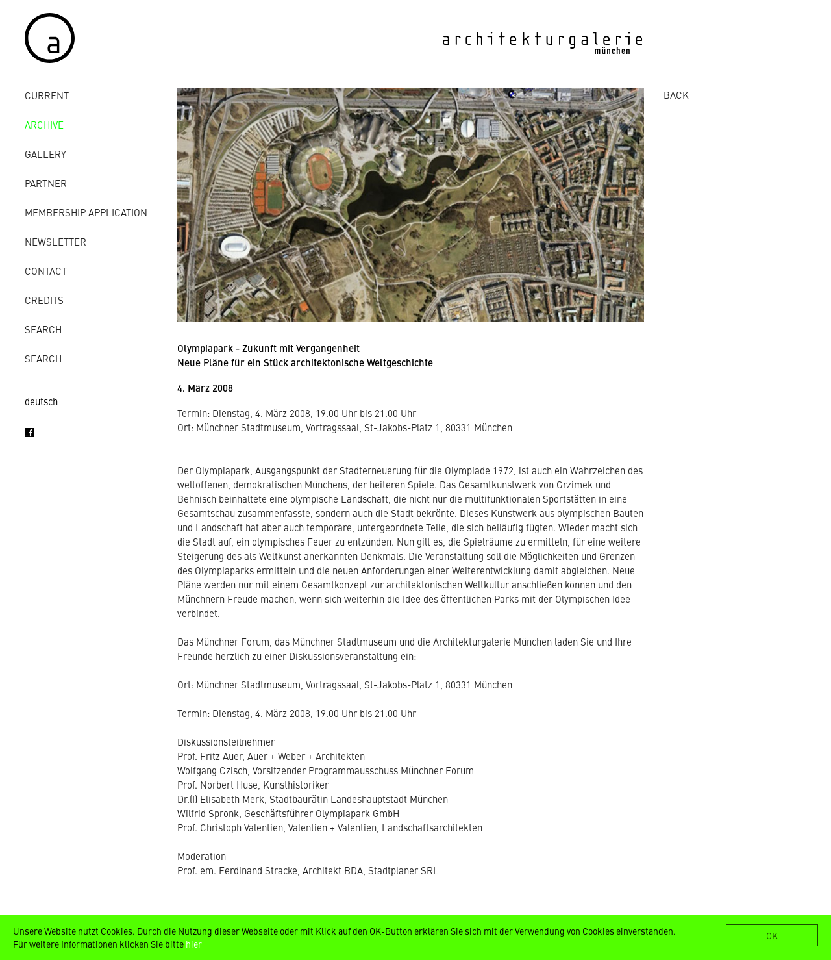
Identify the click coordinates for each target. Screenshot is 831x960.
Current (47, 95)
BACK (676, 94)
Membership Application (86, 212)
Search (43, 329)
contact (46, 270)
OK (772, 935)
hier (194, 943)
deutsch (41, 401)
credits (44, 300)
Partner (46, 183)
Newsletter (55, 241)
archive (44, 124)
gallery (45, 153)
